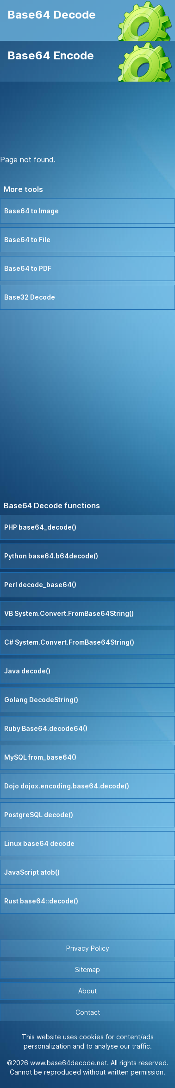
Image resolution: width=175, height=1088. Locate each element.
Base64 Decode (51, 14)
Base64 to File (27, 239)
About (87, 991)
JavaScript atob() (32, 872)
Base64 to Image (31, 211)
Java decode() (27, 671)
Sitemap (87, 969)
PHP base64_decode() (40, 527)
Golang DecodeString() (41, 700)
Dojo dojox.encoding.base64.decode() (66, 786)
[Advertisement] (87, 119)
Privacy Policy (87, 948)
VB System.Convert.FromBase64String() (69, 613)
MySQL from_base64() (40, 757)
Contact (87, 1012)
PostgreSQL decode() (38, 815)
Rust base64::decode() (41, 901)
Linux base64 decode (39, 843)
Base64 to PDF (27, 268)
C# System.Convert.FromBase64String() (69, 642)
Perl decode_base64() (40, 585)
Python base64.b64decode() (51, 556)
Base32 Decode (29, 297)
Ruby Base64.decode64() (46, 728)
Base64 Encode (50, 55)
